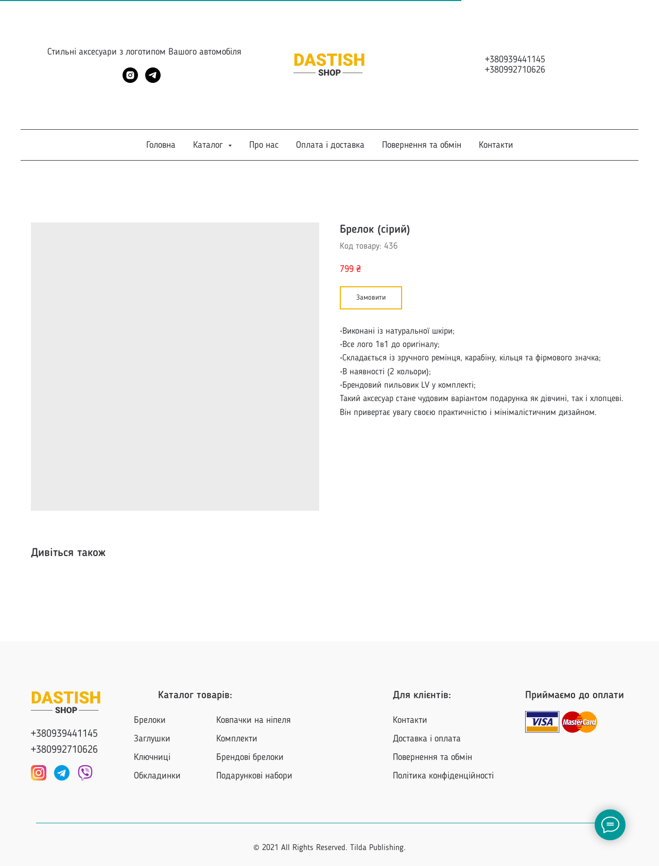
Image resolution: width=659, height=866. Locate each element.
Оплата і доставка (330, 145)
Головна (161, 145)
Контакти (496, 145)
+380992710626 (515, 70)
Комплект (234, 738)
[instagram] (130, 80)
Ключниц (151, 757)
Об (138, 776)
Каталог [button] (209, 145)
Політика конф (420, 776)
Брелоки (150, 720)
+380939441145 (515, 59)
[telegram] (153, 80)
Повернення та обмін (421, 145)
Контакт (407, 720)
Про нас (264, 145)
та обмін (456, 757)
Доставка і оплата (427, 738)
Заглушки (152, 738)
